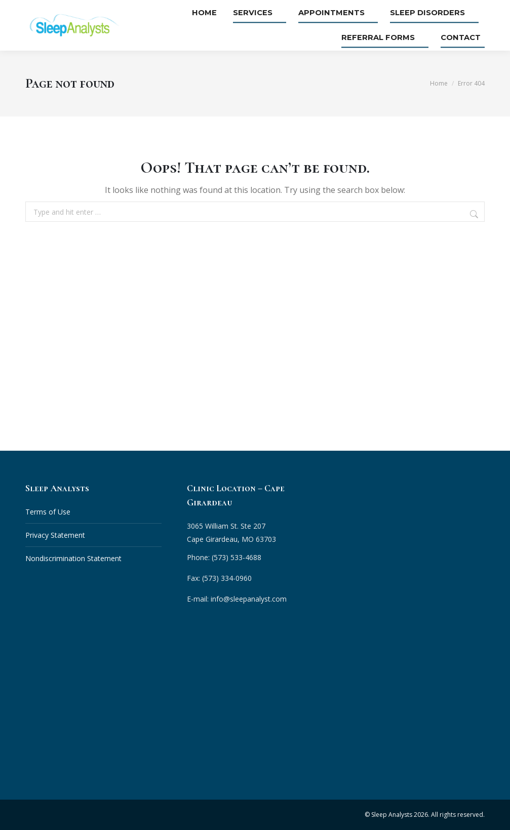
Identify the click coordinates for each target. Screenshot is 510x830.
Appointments (344, 13)
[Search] (475, 214)
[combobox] (255, 212)
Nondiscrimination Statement (73, 558)
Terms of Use (47, 512)
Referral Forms (386, 37)
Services (271, 13)
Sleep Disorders (434, 13)
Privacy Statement (55, 535)
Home (222, 13)
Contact (465, 37)
